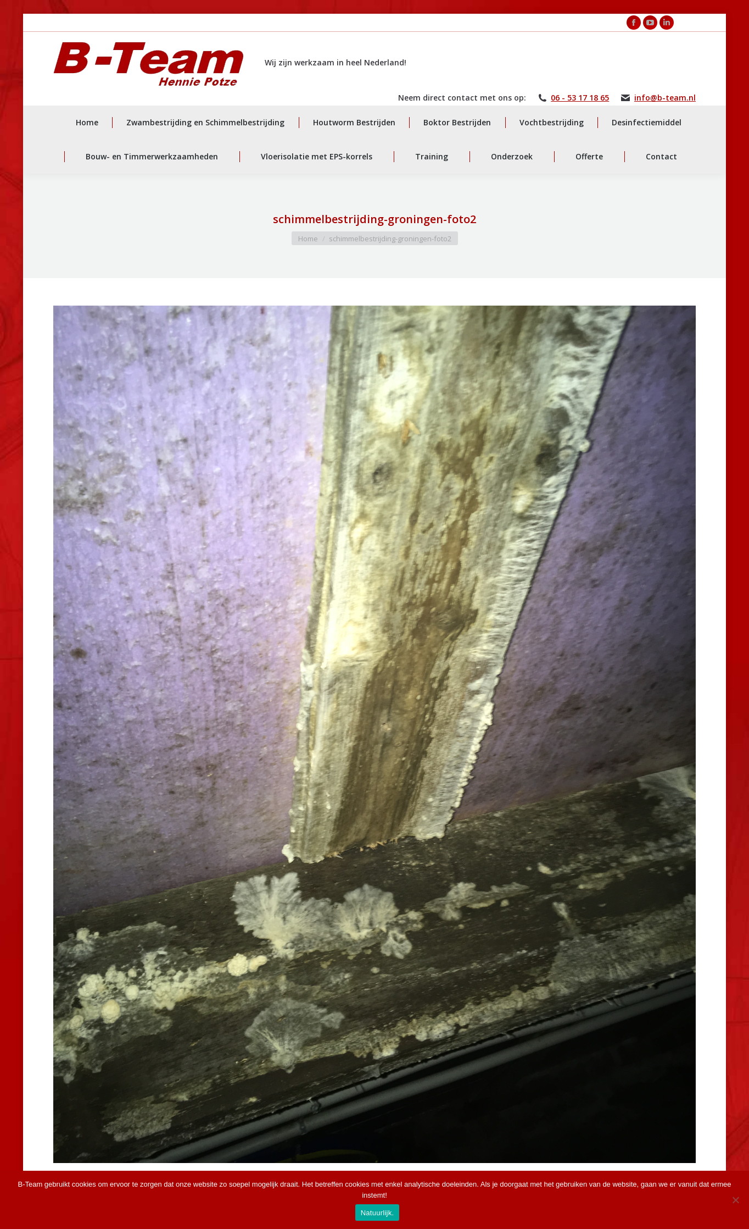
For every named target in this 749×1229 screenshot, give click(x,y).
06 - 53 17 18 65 (580, 98)
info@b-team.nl (665, 98)
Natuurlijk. (377, 1213)
